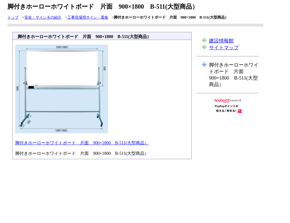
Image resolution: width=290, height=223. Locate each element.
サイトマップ (224, 47)
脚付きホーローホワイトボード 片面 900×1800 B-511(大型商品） (82, 143)
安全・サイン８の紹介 (43, 17)
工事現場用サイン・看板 (87, 17)
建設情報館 (221, 40)
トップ (13, 17)
